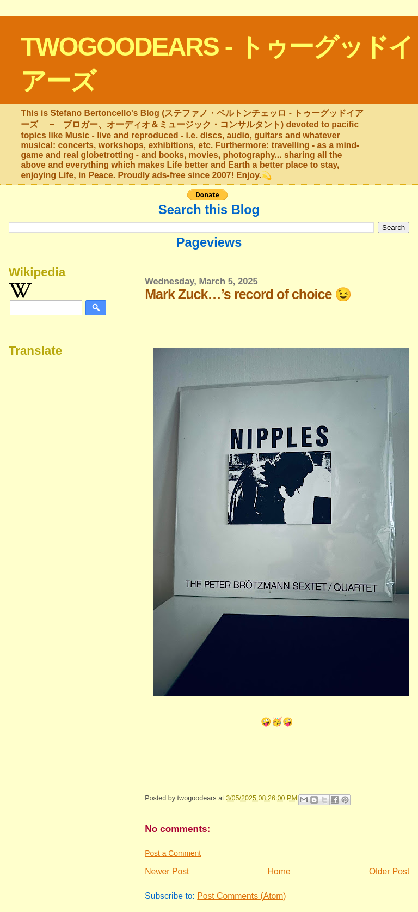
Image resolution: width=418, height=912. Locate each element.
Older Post (389, 871)
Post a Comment (173, 853)
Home (279, 871)
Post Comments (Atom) (241, 896)
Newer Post (167, 871)
